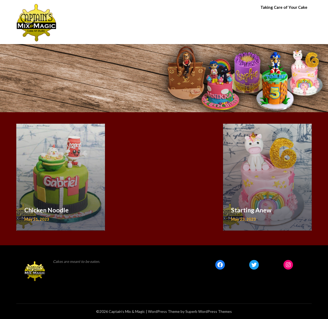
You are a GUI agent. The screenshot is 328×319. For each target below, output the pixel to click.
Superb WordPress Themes (208, 311)
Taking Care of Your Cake (283, 7)
